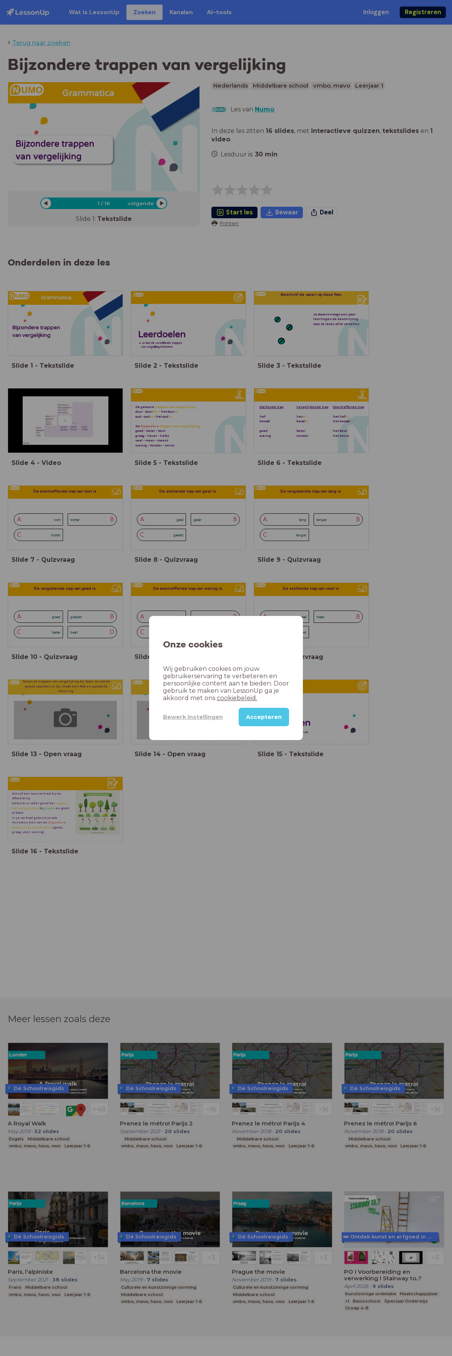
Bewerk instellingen (193, 717)
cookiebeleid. (237, 698)
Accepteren (264, 717)
